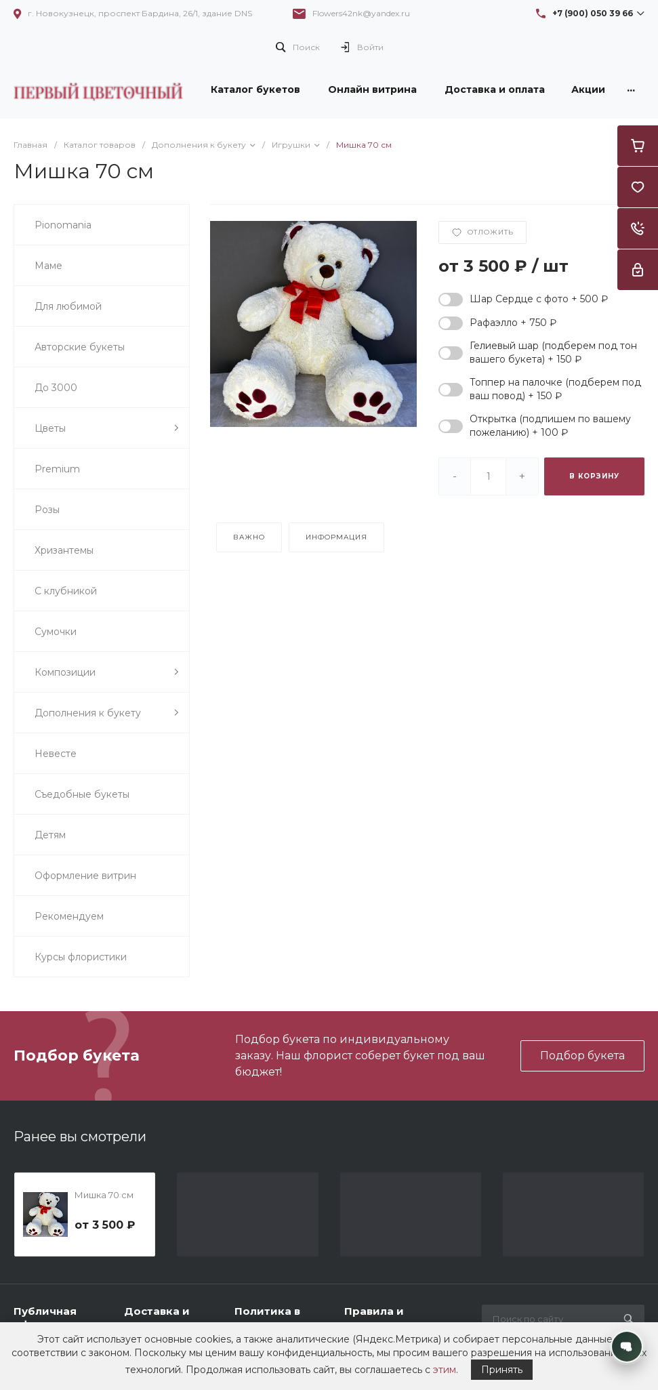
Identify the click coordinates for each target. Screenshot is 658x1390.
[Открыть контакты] (627, 1346)
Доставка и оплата (157, 1318)
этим (444, 1370)
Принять (501, 1370)
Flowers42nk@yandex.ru (361, 13)
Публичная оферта (45, 1318)
